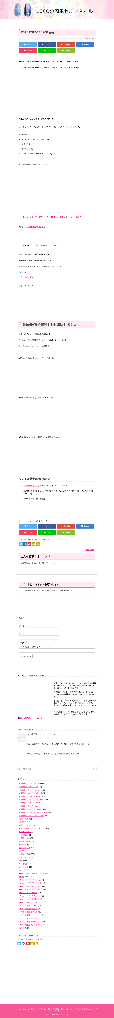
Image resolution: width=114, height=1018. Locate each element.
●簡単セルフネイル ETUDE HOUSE (33, 812)
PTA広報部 (23, 864)
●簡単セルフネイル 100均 (29, 784)
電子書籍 (56, 1009)
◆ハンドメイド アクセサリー (31, 883)
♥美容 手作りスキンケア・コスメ (32, 828)
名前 (21, 618)
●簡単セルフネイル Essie (29, 806)
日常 (21, 861)
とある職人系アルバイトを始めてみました (43, 734)
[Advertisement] (57, 302)
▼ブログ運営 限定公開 (28, 909)
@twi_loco (90, 550)
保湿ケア (22, 822)
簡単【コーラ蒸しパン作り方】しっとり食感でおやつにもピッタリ (53, 754)
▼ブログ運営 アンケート (29, 915)
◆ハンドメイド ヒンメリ (30, 902)
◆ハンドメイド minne (28, 893)
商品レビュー (24, 825)
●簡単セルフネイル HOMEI (30, 803)
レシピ (22, 870)
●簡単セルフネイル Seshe (29, 796)
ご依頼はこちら (89, 1009)
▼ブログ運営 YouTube (28, 918)
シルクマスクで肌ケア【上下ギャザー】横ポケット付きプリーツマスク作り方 (50, 217)
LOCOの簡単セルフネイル (59, 1014)
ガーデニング (24, 848)
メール (22, 626)
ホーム (18, 1009)
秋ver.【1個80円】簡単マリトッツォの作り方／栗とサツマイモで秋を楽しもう (57, 744)
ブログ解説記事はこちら (35, 227)
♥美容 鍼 (22, 845)
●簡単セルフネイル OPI (28, 787)
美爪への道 (23, 819)
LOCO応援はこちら (27, 277)
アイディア (23, 857)
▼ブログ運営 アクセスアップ (31, 922)
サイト (21, 634)
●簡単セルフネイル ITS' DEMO (31, 800)
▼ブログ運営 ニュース (28, 906)
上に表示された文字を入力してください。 (36, 647)
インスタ (78, 1009)
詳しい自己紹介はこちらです (30, 718)
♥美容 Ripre (24, 835)
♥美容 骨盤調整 (25, 841)
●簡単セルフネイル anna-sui (30, 790)
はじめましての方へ (29, 1009)
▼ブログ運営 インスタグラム (31, 925)
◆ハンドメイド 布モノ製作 (30, 886)
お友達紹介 (23, 867)
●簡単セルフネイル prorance (30, 809)
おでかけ (22, 851)
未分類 (22, 928)
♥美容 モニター (25, 832)
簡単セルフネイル (67, 1009)
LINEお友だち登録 (44, 1009)
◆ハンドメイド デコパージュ (31, 889)
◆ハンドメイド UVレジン (29, 896)
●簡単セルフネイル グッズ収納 (31, 816)
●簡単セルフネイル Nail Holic (31, 793)
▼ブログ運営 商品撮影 (28, 912)
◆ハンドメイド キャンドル (30, 880)
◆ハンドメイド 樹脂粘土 (29, 899)
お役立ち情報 (24, 854)
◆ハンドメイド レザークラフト (32, 873)
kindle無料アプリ (30, 486)
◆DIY (21, 877)
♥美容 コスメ (24, 838)
